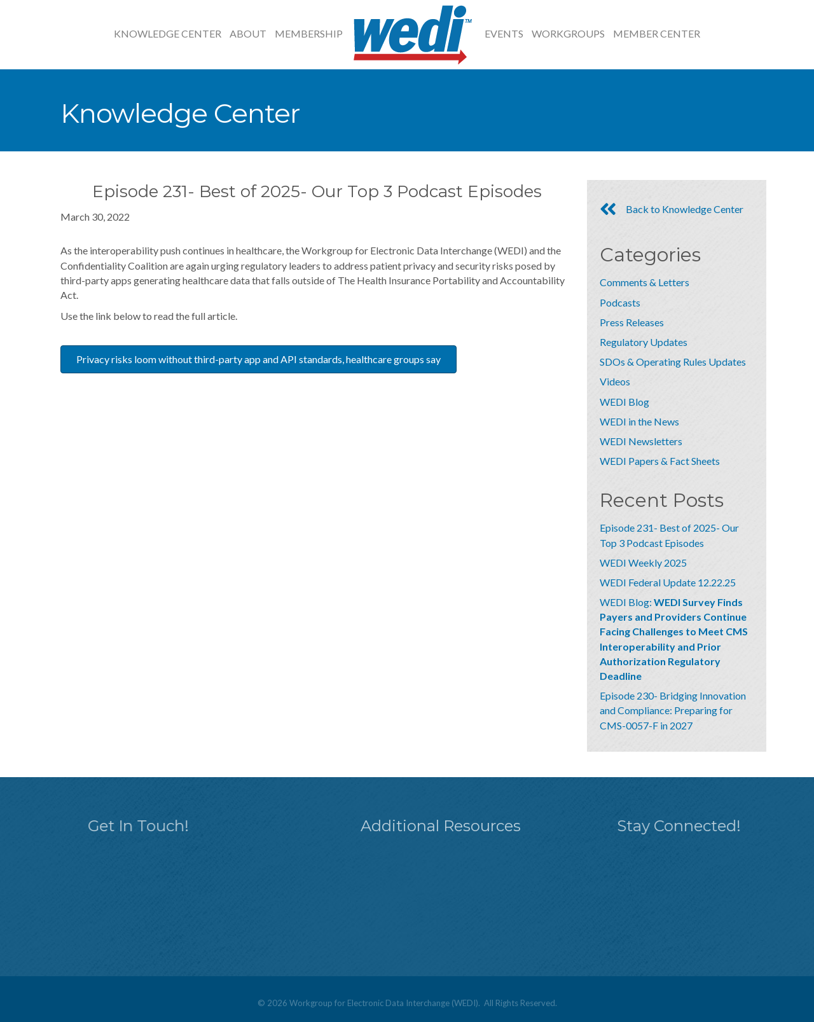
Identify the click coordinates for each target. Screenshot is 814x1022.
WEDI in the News (639, 421)
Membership (309, 33)
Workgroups (568, 33)
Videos (615, 381)
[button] (258, 359)
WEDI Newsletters (641, 441)
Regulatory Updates (643, 342)
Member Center (656, 33)
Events (504, 33)
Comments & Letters (644, 282)
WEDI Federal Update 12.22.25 (668, 582)
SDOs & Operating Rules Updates (673, 362)
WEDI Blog (624, 402)
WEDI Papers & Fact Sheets (660, 461)
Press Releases (632, 322)
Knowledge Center (167, 33)
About (248, 33)
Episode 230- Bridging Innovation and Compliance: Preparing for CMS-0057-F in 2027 (673, 710)
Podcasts (620, 302)
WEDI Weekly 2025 (643, 562)
